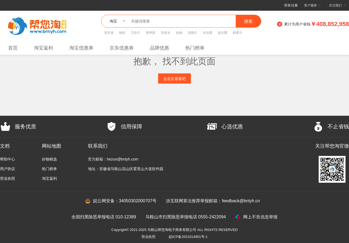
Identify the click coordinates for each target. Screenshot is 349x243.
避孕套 (150, 33)
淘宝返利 (43, 48)
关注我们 (335, 5)
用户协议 (7, 169)
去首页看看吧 (174, 79)
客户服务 (310, 5)
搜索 (248, 21)
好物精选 (49, 159)
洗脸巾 (192, 33)
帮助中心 (7, 159)
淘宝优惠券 (81, 48)
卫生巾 (135, 33)
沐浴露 (207, 33)
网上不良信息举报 (256, 217)
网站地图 (51, 146)
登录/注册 (291, 5)
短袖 (179, 33)
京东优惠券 (122, 48)
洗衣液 (109, 33)
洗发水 (165, 33)
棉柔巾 (237, 33)
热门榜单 (195, 48)
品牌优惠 (159, 48)
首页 (13, 48)
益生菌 (222, 33)
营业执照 (7, 178)
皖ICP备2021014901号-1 (188, 237)
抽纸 (122, 33)
